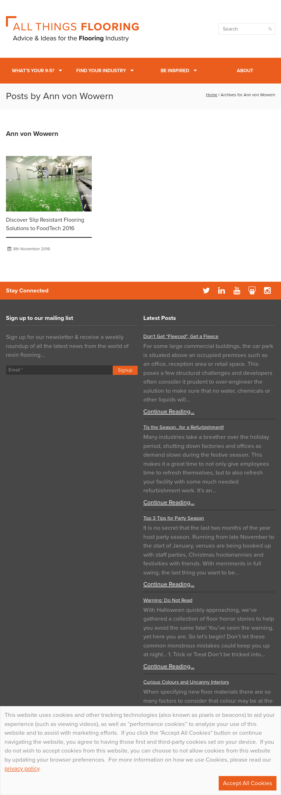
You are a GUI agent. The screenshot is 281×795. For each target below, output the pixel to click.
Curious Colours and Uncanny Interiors (186, 682)
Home (211, 94)
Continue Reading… (168, 411)
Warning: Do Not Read (167, 600)
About (245, 71)
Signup (125, 370)
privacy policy (22, 768)
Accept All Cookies (247, 783)
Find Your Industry (101, 71)
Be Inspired (175, 71)
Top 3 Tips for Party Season (173, 518)
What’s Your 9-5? (33, 71)
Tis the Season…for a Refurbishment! (183, 427)
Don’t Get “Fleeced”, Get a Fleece (180, 336)
